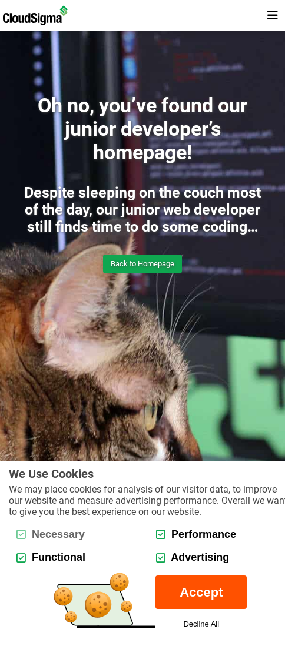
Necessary (50, 534)
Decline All (201, 624)
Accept (201, 592)
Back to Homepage (142, 263)
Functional (50, 557)
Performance (196, 534)
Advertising (192, 557)
